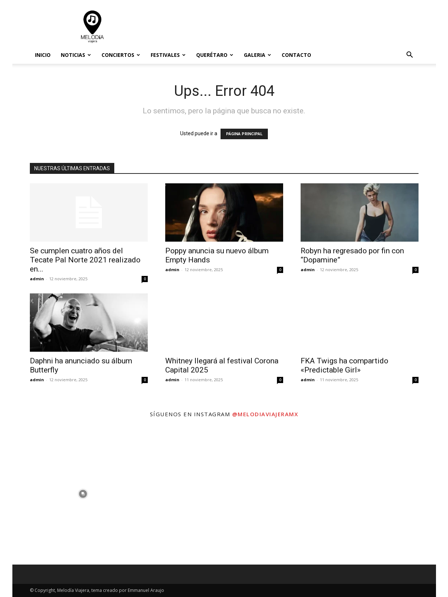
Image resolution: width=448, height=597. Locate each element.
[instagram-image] (83, 494)
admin (37, 278)
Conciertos (121, 54)
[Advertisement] (286, 26)
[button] (410, 55)
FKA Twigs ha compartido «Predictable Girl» (344, 365)
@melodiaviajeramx (265, 414)
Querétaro (214, 54)
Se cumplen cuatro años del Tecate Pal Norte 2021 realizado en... (85, 259)
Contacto (296, 54)
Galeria (257, 54)
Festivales (168, 54)
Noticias (76, 54)
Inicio (43, 54)
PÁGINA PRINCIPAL (244, 134)
